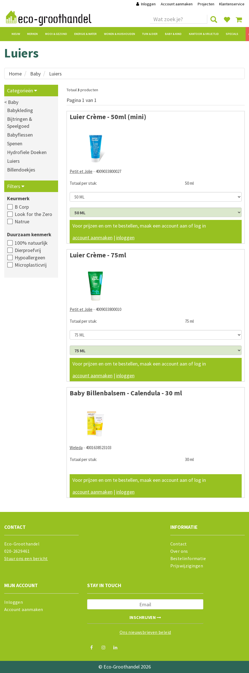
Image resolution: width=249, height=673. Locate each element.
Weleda (76, 447)
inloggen (125, 237)
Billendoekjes (21, 169)
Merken (32, 34)
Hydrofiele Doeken (27, 152)
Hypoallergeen (30, 257)
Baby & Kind (173, 34)
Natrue (22, 221)
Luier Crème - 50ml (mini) (108, 116)
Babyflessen (20, 135)
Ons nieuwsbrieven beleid (145, 632)
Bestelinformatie (188, 558)
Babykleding (20, 110)
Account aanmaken (177, 3)
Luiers (55, 73)
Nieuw (16, 34)
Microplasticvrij (31, 265)
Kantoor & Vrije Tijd (204, 34)
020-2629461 (17, 551)
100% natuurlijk (31, 243)
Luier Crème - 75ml (98, 255)
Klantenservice (231, 3)
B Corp (22, 207)
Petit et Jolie (81, 171)
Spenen (14, 143)
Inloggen (146, 3)
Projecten (206, 3)
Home (15, 73)
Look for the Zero (33, 214)
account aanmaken (92, 237)
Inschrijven (145, 617)
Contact (178, 544)
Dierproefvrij (28, 250)
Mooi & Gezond (56, 34)
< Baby (11, 102)
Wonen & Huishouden (119, 34)
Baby (35, 73)
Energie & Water (85, 34)
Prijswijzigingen (186, 566)
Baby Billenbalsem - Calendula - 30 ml (126, 393)
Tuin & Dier (150, 34)
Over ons (179, 551)
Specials (232, 34)
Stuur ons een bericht (26, 558)
